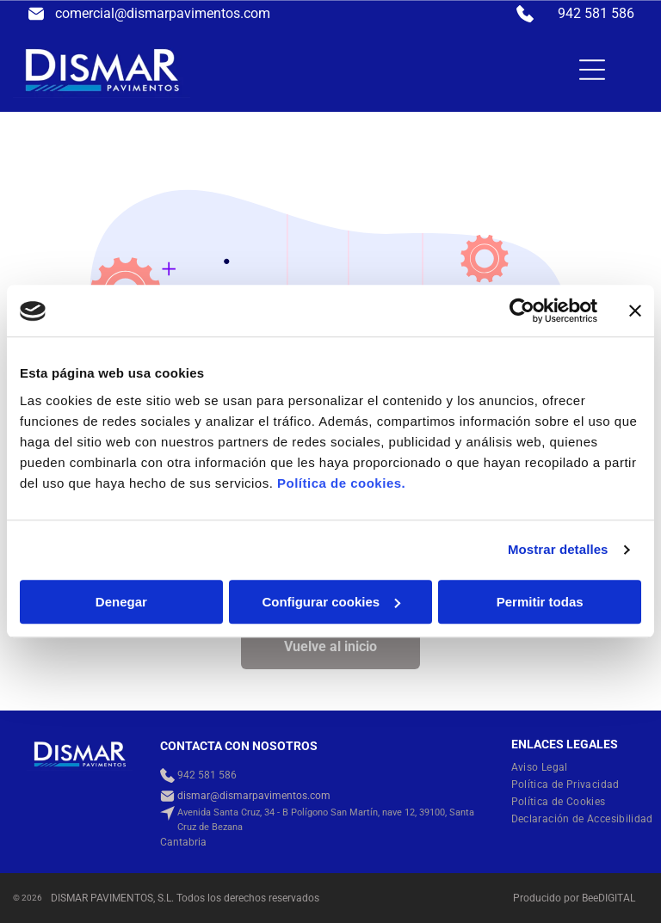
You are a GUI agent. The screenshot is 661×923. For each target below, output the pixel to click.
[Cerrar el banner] (635, 311)
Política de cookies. (341, 483)
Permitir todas (540, 601)
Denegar (121, 601)
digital (616, 898)
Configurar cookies (331, 601)
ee (593, 898)
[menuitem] (546, 767)
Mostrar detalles (558, 550)
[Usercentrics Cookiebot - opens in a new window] (522, 311)
